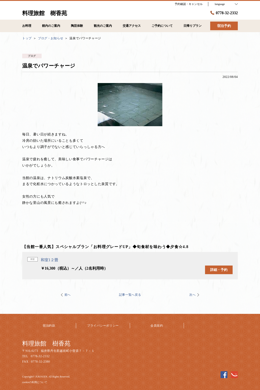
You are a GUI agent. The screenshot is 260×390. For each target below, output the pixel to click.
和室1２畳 (49, 260)
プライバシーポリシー (103, 325)
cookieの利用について (34, 382)
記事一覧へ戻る (130, 294)
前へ (67, 294)
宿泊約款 (49, 325)
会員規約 (156, 325)
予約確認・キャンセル (189, 4)
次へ (192, 294)
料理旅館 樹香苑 (46, 343)
